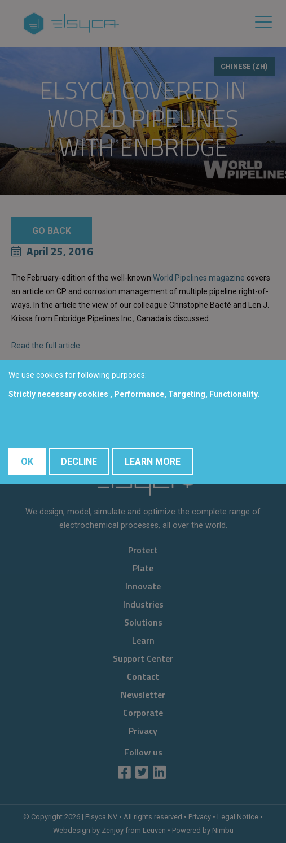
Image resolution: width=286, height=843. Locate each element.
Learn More (153, 461)
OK (27, 461)
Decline (79, 461)
